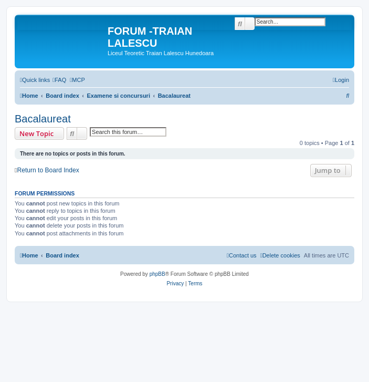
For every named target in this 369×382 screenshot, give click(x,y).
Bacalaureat (43, 119)
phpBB (157, 274)
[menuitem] (59, 80)
